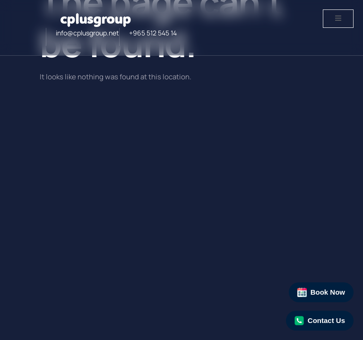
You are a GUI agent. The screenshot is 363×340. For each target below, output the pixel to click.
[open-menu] (338, 18)
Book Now (321, 292)
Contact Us (319, 320)
